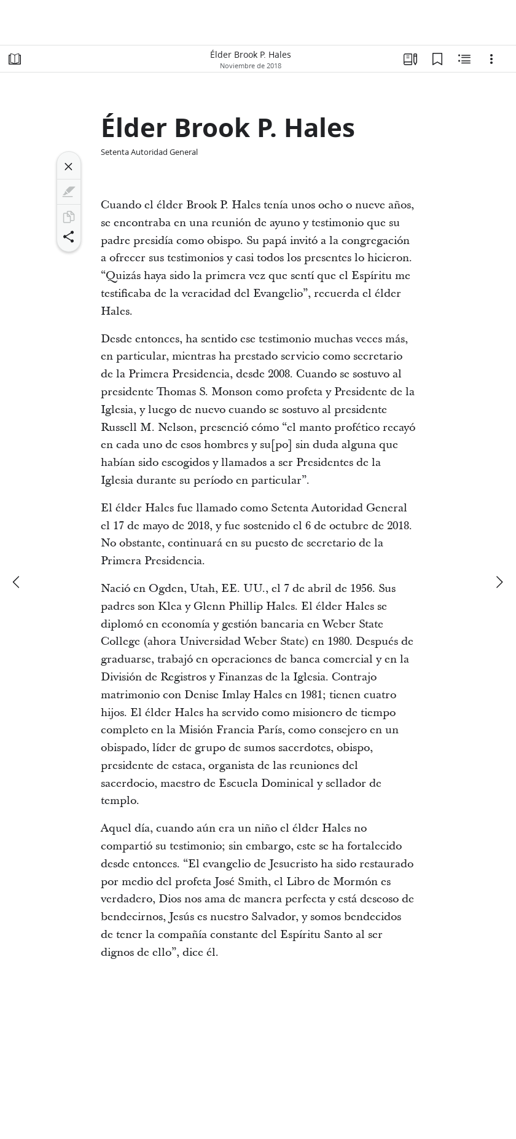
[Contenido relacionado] (464, 59)
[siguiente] (499, 582)
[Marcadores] (437, 59)
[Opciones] (491, 59)
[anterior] (17, 582)
